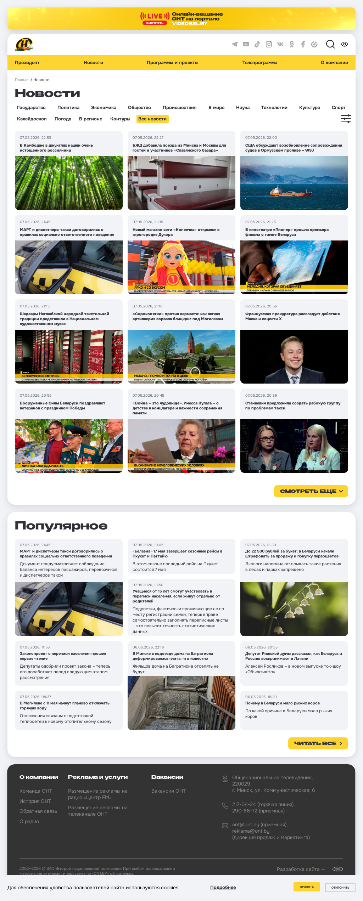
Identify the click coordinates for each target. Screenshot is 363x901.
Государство (31, 107)
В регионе (90, 119)
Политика (68, 107)
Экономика (103, 107)
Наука (243, 107)
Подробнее (223, 888)
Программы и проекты (173, 62)
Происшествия (179, 107)
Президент (27, 62)
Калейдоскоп (32, 119)
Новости (93, 62)
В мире (216, 107)
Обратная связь (38, 811)
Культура (309, 107)
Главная (22, 80)
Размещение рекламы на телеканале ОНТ (98, 810)
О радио (29, 821)
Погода (63, 119)
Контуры (120, 119)
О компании (334, 62)
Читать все (315, 743)
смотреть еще (308, 491)
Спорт (339, 107)
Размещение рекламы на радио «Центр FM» (98, 794)
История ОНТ (35, 801)
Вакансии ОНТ (168, 791)
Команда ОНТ (35, 791)
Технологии (274, 107)
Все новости (152, 119)
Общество (139, 107)
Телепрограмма (259, 62)
